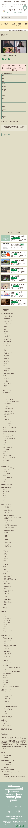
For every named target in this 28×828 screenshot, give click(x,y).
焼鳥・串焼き (6, 371)
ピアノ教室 (5, 669)
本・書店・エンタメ (7, 435)
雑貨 (3, 442)
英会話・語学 (5, 682)
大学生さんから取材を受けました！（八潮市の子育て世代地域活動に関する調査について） (14, 127)
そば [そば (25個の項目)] (5, 737)
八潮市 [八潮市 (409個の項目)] (13, 741)
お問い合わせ (14, 800)
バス (4, 553)
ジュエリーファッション (8, 408)
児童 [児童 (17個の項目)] (4, 741)
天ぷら (5, 360)
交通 (3, 550)
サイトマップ (16, 785)
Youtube (14, 811)
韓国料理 (5, 331)
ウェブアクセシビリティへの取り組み (14, 788)
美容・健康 (4, 635)
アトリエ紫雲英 (4, 767)
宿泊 (3, 566)
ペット (4, 522)
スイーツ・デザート (7, 338)
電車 (4, 556)
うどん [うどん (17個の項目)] (2, 737)
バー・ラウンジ (6, 368)
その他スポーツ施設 (7, 704)
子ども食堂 (5, 363)
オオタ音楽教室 (4, 757)
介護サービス (6, 583)
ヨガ (4, 711)
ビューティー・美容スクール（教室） (11, 667)
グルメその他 (5, 345)
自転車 (5, 604)
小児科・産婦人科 (6, 620)
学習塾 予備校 (6, 673)
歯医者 (4, 624)
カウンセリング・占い (7, 575)
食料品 (4, 444)
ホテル (5, 568)
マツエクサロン (6, 650)
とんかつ (5, 356)
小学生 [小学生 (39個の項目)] (20, 744)
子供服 (5, 418)
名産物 (5, 385)
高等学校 (4, 501)
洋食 (3, 375)
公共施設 (3, 466)
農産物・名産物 (6, 383)
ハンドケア (5, 648)
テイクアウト (5, 347)
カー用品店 (5, 591)
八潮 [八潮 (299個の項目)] (9, 741)
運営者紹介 (19, 794)
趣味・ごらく (5, 690)
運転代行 (5, 554)
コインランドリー (7, 509)
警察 (3, 479)
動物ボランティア (6, 484)
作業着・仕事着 (6, 414)
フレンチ (5, 381)
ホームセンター (6, 421)
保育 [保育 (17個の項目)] (20, 739)
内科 (3, 613)
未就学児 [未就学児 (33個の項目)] (9, 746)
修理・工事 (5, 544)
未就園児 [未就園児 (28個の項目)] (5, 746)
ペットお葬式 (6, 524)
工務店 (6, 536)
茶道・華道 (5, 684)
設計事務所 (6, 539)
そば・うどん (6, 355)
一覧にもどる (6, 135)
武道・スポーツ (6, 675)
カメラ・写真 (5, 396)
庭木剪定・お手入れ (7, 546)
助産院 (4, 615)
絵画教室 (4, 677)
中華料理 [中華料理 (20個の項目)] (17, 739)
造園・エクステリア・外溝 (8, 548)
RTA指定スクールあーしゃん (7, 769)
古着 (4, 416)
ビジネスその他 (6, 449)
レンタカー (5, 598)
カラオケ (5, 696)
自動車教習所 (5, 681)
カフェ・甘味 (5, 335)
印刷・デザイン (6, 453)
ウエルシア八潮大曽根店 (6, 755)
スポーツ (4, 703)
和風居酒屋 (5, 370)
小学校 (4, 497)
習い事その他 (5, 679)
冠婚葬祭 (4, 560)
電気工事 (5, 518)
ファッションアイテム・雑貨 (8, 410)
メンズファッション (7, 411)
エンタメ (4, 693)
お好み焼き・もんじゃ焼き (8, 352)
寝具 (3, 433)
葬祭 (4, 561)
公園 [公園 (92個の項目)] (5, 743)
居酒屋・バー (5, 365)
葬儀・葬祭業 (6, 564)
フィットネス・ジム (7, 709)
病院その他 (5, 626)
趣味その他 (5, 713)
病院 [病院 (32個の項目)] (20, 746)
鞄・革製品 (5, 419)
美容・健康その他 (6, 656)
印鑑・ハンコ (5, 429)
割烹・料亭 (5, 358)
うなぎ (5, 350)
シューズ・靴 (6, 406)
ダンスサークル (6, 708)
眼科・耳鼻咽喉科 (6, 630)
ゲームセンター (6, 698)
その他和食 (5, 353)
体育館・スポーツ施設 (7, 468)
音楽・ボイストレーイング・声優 (10, 686)
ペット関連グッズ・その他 (8, 527)
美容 (3, 643)
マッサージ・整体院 (7, 638)
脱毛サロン (5, 654)
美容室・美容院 (6, 653)
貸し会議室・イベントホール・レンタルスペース (12, 517)
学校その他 (5, 495)
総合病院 (4, 632)
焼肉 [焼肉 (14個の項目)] (18, 746)
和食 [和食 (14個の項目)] (10, 743)
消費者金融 (5, 721)
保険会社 (4, 451)
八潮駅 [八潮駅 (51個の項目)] (22, 741)
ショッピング (5, 390)
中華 (4, 326)
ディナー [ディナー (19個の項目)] (6, 739)
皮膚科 (4, 628)
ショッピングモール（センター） (10, 401)
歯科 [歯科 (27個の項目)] (16, 746)
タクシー (5, 551)
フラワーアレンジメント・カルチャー (11, 671)
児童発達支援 (5, 558)
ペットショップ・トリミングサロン (10, 525)
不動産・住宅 (5, 532)
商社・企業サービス (7, 455)
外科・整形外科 (6, 618)
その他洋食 (5, 377)
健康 (3, 637)
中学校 (4, 489)
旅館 (4, 569)
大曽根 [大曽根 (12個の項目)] (20, 743)
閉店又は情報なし (6, 729)
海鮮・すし (5, 361)
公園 (3, 471)
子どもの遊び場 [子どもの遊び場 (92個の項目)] (5, 744)
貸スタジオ (5, 701)
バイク (5, 596)
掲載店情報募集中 (20, 1)
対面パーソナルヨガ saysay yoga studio (10, 771)
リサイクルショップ (7, 425)
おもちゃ (4, 394)
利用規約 (10, 785)
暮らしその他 (5, 571)
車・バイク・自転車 (7, 590)
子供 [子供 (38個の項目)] (11, 744)
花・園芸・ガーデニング (8, 438)
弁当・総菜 (5, 328)
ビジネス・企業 (5, 447)
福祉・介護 (5, 582)
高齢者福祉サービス (7, 588)
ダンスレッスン (6, 662)
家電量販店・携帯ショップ (8, 431)
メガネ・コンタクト (7, 423)
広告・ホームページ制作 (8, 457)
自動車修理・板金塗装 (7, 602)
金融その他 (5, 723)
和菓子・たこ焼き (7, 341)
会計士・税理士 (6, 576)
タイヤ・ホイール (7, 594)
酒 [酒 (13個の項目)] (5, 748)
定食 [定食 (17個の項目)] (13, 744)
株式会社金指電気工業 (6, 765)
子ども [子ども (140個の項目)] (24, 743)
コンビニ (4, 397)
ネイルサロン (6, 646)
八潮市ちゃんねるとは (9, 1)
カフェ (5, 336)
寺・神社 (4, 475)
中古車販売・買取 (7, 599)
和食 (3, 349)
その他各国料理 (6, 318)
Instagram (14, 806)
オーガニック (5, 333)
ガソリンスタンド (7, 593)
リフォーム (5, 512)
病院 (2, 611)
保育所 (4, 493)
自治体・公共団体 (6, 477)
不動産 (6, 535)
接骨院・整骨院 (6, 640)
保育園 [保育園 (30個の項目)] (23, 739)
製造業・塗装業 (6, 460)
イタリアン (5, 378)
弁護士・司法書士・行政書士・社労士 (10, 579)
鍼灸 (4, 641)
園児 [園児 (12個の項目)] (12, 743)
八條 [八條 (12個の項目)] (7, 741)
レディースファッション (8, 413)
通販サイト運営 (5, 717)
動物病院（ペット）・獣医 (8, 530)
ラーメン (5, 324)
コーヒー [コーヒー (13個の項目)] (15, 737)
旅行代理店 (5, 459)
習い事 (3, 660)
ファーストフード (7, 323)
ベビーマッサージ (6, 520)
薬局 (3, 440)
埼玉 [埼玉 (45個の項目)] (14, 743)
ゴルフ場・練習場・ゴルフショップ (10, 706)
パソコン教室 (5, 665)
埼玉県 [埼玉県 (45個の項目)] (17, 743)
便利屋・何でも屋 (7, 578)
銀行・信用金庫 (6, 725)
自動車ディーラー (7, 601)
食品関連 (4, 462)
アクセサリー (5, 691)
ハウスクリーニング (7, 510)
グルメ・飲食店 (5, 313)
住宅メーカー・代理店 (8, 542)
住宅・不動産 (6, 534)
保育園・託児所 (6, 491)
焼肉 (4, 329)
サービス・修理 (6, 506)
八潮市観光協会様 (16, 821)
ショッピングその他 (7, 399)
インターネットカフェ (7, 695)
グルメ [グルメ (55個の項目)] (11, 737)
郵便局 (4, 481)
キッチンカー (5, 343)
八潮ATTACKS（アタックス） (8, 760)
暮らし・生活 (5, 504)
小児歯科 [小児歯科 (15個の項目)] (16, 744)
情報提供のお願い (11, 797)
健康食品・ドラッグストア (8, 427)
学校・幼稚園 (5, 488)
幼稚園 (4, 499)
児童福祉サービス (7, 584)
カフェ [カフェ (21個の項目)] (8, 737)
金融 (2, 720)
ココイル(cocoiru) (5, 774)
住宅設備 (5, 541)
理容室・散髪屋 (6, 651)
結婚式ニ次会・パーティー (8, 373)
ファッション (5, 405)
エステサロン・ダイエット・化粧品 (10, 645)
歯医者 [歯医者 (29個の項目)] (13, 746)
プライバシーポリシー (14, 791)
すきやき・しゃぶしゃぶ (8, 316)
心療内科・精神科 (6, 622)
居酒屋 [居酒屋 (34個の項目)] (23, 744)
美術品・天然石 (6, 436)
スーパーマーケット (7, 403)
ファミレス (5, 321)
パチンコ (5, 699)
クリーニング (6, 507)
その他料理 (5, 315)
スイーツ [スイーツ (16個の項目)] (19, 737)
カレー (5, 380)
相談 (3, 573)
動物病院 (4, 616)
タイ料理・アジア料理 (7, 320)
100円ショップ (6, 392)
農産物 (5, 386)
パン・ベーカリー (7, 339)
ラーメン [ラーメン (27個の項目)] (13, 739)
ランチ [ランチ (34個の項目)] (9, 739)
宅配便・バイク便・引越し (8, 515)
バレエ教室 (5, 664)
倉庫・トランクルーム (7, 513)
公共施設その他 (6, 469)
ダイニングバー (6, 367)
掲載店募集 (18, 797)
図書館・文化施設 (6, 473)
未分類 (3, 608)
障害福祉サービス (7, 586)
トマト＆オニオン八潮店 (6, 762)
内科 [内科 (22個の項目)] (8, 743)
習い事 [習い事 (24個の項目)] (23, 746)
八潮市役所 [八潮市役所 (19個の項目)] (18, 741)
